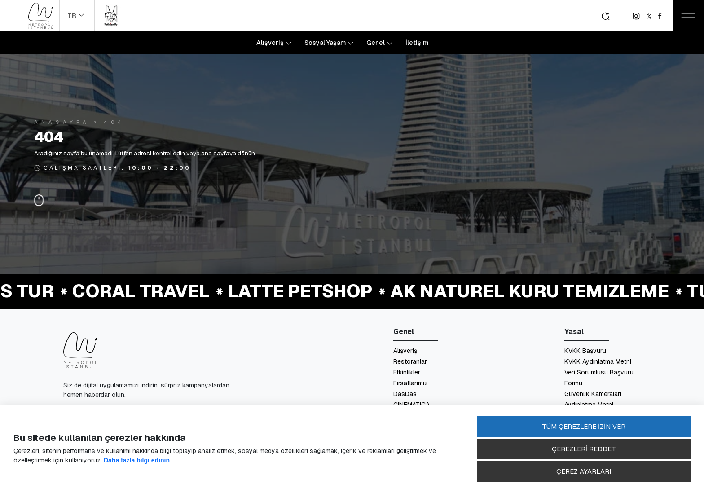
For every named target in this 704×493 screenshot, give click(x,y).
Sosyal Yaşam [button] (326, 43)
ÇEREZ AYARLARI (583, 471)
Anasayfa (62, 122)
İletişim (417, 43)
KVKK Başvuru (585, 351)
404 (114, 122)
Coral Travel (142, 291)
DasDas (405, 394)
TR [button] (72, 16)
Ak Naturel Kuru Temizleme (531, 291)
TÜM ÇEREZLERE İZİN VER (583, 426)
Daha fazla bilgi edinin (137, 460)
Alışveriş (405, 351)
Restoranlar (410, 361)
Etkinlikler (406, 372)
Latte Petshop (301, 291)
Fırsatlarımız (410, 383)
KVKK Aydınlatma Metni (597, 361)
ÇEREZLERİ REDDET (584, 449)
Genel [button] (376, 43)
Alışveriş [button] (270, 43)
